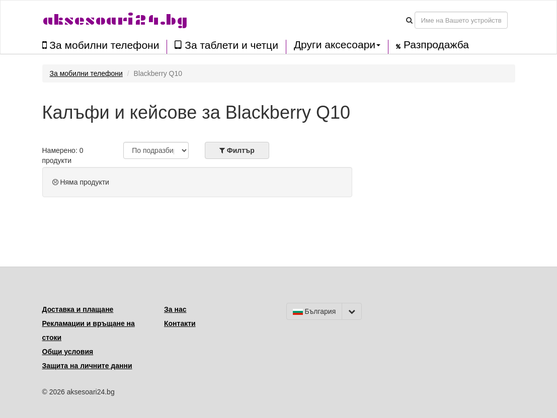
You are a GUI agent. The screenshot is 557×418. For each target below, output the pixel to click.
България (314, 311)
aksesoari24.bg (115, 20)
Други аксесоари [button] (337, 45)
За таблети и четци (226, 45)
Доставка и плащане (78, 309)
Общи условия (68, 352)
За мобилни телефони (101, 45)
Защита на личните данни (87, 366)
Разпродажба (432, 45)
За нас (175, 309)
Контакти (180, 323)
